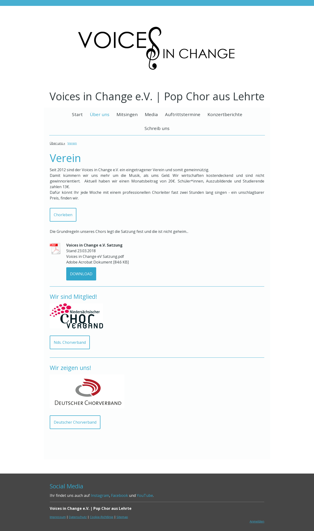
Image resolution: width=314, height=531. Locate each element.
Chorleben (63, 214)
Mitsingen (127, 114)
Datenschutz (78, 517)
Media (151, 114)
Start (77, 114)
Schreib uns (157, 128)
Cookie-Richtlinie (101, 517)
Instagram (100, 495)
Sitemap (122, 517)
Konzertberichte (224, 114)
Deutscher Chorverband (75, 422)
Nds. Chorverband (70, 342)
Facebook (119, 495)
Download (81, 273)
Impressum (58, 517)
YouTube (145, 495)
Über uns (99, 114)
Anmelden (257, 521)
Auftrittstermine (182, 114)
